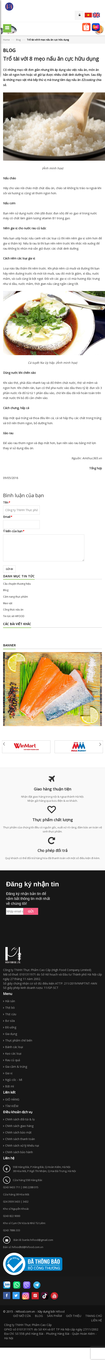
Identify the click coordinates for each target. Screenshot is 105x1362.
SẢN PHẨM (54, 1316)
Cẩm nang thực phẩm (15, 596)
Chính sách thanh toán (20, 1139)
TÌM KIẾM (11, 1106)
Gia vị (9, 1073)
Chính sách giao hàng (19, 1126)
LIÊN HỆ (96, 1320)
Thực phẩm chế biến (18, 1040)
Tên (6, 502)
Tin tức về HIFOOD (13, 616)
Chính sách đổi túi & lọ (20, 1119)
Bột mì (9, 1086)
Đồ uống (10, 1027)
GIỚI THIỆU (73, 1316)
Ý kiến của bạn (13, 531)
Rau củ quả (12, 1060)
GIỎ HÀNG (12, 1099)
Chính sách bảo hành (19, 1152)
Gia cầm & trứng (16, 1067)
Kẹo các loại (13, 1053)
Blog (18, 39)
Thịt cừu (10, 1014)
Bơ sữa (10, 1021)
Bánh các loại (14, 1047)
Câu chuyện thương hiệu (17, 584)
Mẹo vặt (7, 603)
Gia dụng (11, 1034)
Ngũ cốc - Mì (13, 1080)
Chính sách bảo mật (18, 1132)
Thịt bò (10, 1008)
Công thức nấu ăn (13, 609)
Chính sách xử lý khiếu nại (22, 1145)
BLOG (39, 1316)
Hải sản (10, 1001)
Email (7, 517)
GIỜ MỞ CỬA (22, 1316)
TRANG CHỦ (93, 1316)
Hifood (60, 1311)
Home (6, 39)
